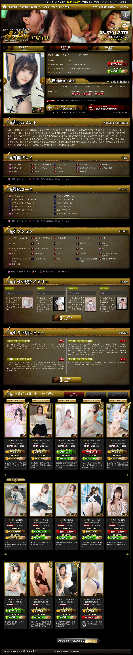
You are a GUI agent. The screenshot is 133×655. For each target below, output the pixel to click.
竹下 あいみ (66, 599)
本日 (74, 395)
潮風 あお (117, 441)
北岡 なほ (15, 520)
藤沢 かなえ (40, 441)
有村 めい (117, 520)
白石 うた (15, 599)
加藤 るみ (15, 441)
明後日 (117, 395)
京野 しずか (91, 520)
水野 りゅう (91, 599)
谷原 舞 (66, 520)
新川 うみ (40, 520)
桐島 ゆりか (66, 441)
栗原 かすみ (91, 441)
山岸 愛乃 (40, 599)
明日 (95, 395)
